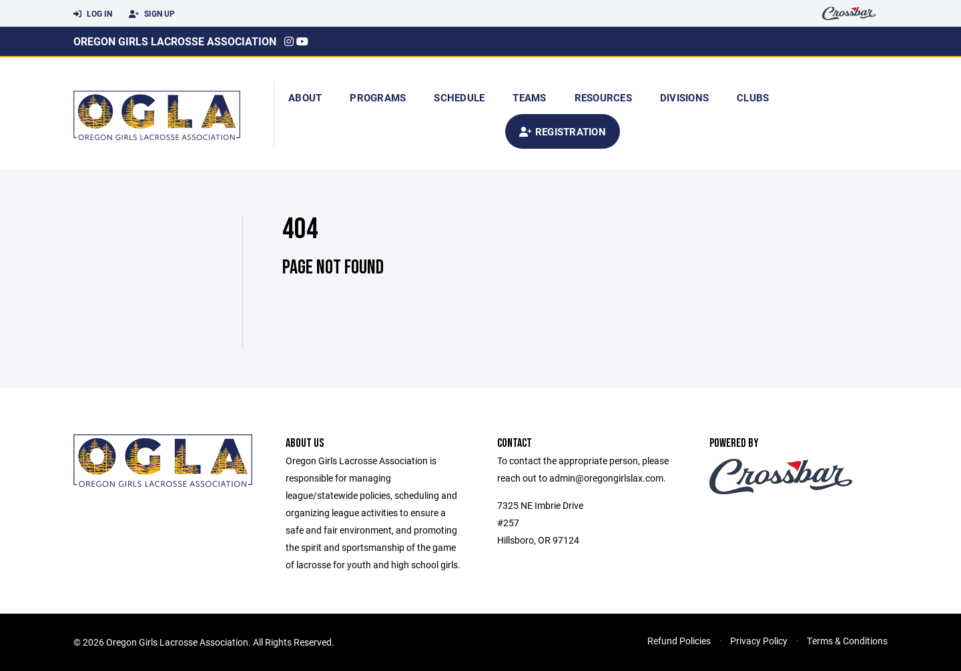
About (305, 97)
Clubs (753, 97)
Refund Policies (679, 640)
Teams (529, 97)
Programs (378, 97)
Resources (603, 97)
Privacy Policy (758, 640)
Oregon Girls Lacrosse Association (174, 41)
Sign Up (152, 14)
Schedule (459, 97)
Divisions (684, 97)
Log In (92, 14)
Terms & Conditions (847, 640)
